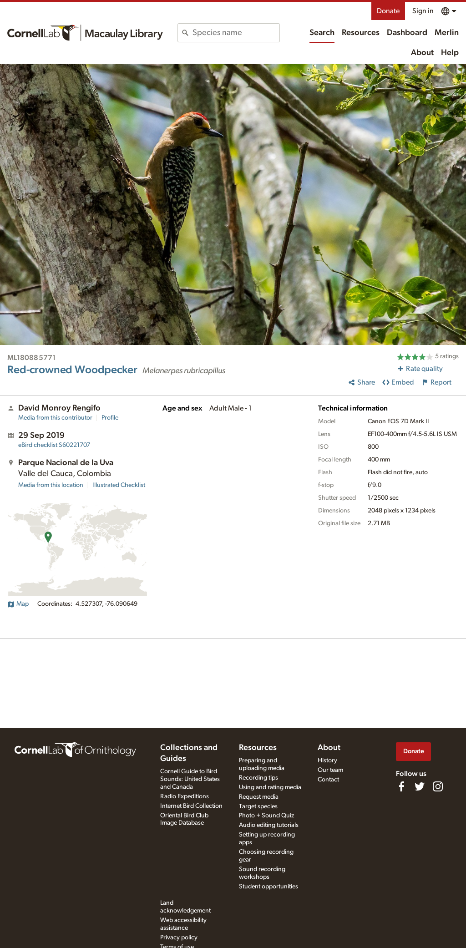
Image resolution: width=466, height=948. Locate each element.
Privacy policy (179, 937)
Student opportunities (268, 886)
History (327, 760)
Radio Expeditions (184, 796)
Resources (361, 33)
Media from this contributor (55, 418)
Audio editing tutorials (269, 825)
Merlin (447, 33)
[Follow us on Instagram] (437, 786)
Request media (259, 797)
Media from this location (50, 485)
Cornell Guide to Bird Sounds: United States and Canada (190, 779)
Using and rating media (270, 787)
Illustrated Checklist (118, 485)
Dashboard (407, 33)
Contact (328, 779)
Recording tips (258, 778)
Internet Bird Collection (191, 806)
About (422, 53)
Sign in (423, 11)
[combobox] (235, 33)
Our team (330, 770)
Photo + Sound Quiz (266, 815)
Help (450, 53)
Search (321, 33)
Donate (388, 11)
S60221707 (54, 445)
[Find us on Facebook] (401, 786)
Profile (109, 418)
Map (18, 604)
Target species (258, 806)
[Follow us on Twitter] (419, 786)
